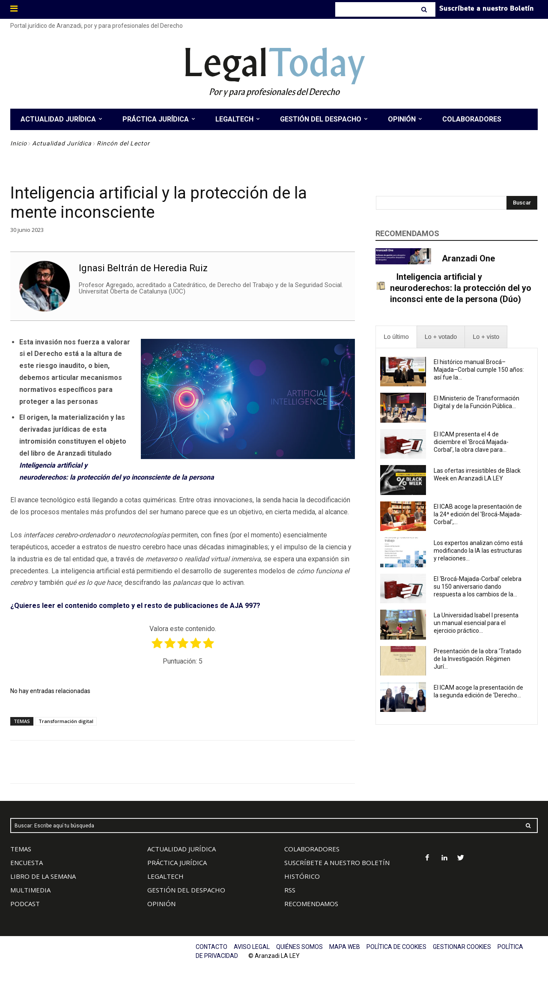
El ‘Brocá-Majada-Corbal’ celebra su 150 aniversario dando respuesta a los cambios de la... (477, 586)
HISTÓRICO (302, 876)
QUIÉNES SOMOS (299, 946)
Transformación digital (66, 721)
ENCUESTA (26, 862)
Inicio (18, 143)
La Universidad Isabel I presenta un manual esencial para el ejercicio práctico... (476, 623)
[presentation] (396, 337)
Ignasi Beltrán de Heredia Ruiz (143, 267)
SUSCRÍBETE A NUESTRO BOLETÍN (337, 862)
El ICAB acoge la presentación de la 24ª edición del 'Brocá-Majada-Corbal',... (478, 514)
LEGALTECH (165, 876)
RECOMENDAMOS (311, 903)
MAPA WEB (344, 946)
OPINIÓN (161, 903)
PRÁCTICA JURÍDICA (177, 862)
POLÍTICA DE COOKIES (396, 946)
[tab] (396, 337)
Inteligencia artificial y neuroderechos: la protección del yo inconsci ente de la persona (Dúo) (460, 288)
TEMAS (20, 849)
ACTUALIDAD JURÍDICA (181, 849)
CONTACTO (211, 946)
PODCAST (25, 903)
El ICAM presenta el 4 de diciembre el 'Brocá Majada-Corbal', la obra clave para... (471, 442)
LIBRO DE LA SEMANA (43, 876)
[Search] (425, 9)
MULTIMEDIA (30, 890)
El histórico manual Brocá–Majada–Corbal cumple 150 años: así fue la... (479, 370)
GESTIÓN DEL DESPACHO (186, 890)
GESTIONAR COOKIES (462, 946)
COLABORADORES (312, 849)
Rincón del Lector (123, 143)
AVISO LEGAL (252, 946)
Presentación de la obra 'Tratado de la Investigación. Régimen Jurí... (477, 659)
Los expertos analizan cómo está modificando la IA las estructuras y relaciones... (478, 550)
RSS (289, 890)
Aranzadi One (468, 258)
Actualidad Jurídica (62, 143)
